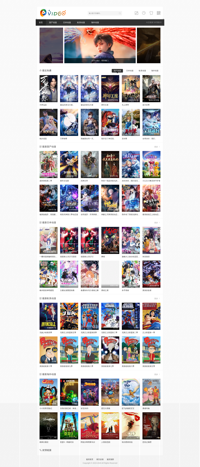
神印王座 (104, 105)
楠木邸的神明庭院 (47, 290)
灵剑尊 (124, 139)
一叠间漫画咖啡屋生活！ (49, 257)
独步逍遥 (43, 139)
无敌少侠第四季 (46, 332)
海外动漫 (95, 22)
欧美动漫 (81, 22)
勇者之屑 (104, 290)
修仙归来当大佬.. (67, 105)
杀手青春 (125, 290)
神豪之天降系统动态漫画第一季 (113, 214)
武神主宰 (84, 181)
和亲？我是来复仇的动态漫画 (112, 181)
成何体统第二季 (46, 181)
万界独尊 (63, 139)
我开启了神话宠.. (108, 139)
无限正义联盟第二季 (130, 332)
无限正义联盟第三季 (109, 332)
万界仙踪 (43, 105)
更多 (157, 147)
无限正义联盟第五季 (68, 332)
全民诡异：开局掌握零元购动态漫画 (95, 214)
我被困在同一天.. (87, 139)
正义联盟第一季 (148, 332)
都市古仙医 (64, 181)
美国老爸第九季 (66, 366)
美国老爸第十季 (46, 366)
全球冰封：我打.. (149, 139)
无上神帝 (125, 105)
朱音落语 (146, 257)
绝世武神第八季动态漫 (69, 214)
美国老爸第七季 (107, 366)
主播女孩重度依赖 (67, 290)
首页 (41, 22)
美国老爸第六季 (128, 366)
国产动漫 (53, 22)
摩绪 (103, 257)
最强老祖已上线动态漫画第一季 (154, 214)
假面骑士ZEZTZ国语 (68, 257)
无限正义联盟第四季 (89, 332)
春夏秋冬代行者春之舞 (90, 290)
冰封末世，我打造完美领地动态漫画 (136, 181)
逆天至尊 (146, 105)
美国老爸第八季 (87, 366)
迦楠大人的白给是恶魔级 (131, 257)
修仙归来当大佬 (87, 105)
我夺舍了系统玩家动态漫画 (132, 214)
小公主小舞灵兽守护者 (151, 181)
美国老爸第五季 (148, 366)
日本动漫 (67, 22)
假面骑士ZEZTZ (87, 257)
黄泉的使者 (146, 290)
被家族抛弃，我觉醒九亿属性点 (52, 214)
